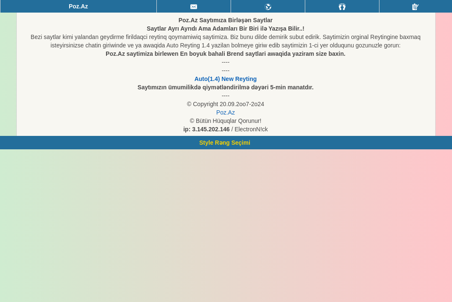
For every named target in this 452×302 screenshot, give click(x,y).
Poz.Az (225, 112)
